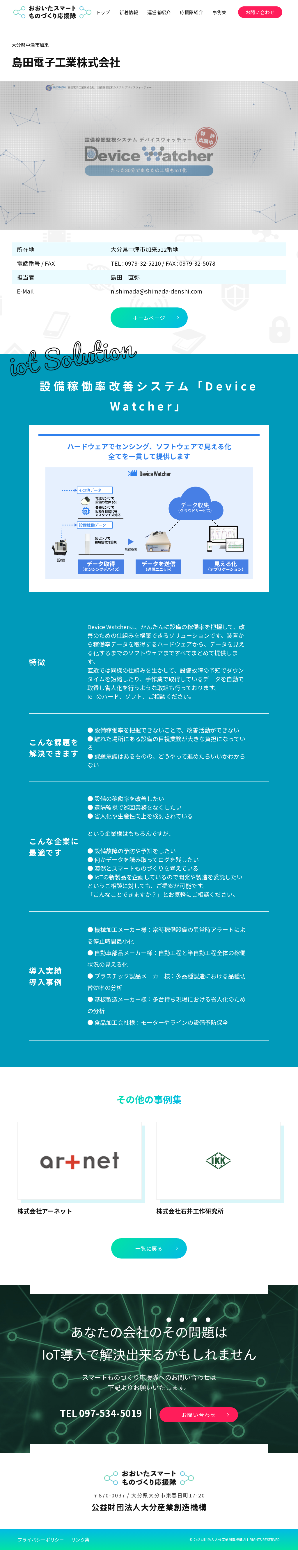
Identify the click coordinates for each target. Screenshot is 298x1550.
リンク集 (80, 1539)
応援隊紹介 (191, 12)
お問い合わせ (260, 12)
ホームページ (149, 317)
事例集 (219, 12)
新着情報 (128, 12)
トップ (103, 12)
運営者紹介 (159, 12)
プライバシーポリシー (40, 1539)
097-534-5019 (110, 1413)
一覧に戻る (149, 1248)
